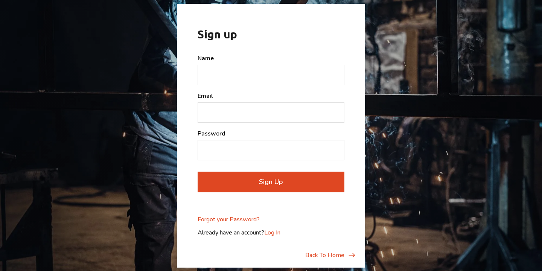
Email (205, 96)
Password (211, 133)
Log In (272, 232)
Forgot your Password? (229, 219)
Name (206, 58)
